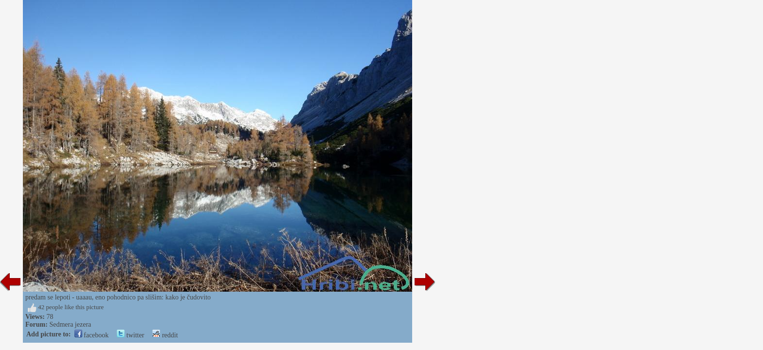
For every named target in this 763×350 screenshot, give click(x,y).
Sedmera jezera (70, 324)
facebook (91, 335)
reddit (165, 335)
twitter (130, 335)
